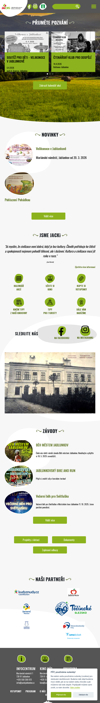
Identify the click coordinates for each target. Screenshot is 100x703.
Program (31, 691)
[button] (47, 74)
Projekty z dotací (31, 540)
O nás (43, 691)
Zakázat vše (83, 695)
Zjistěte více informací (85, 267)
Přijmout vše (61, 695)
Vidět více (48, 216)
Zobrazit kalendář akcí (50, 85)
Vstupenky (15, 691)
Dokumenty (69, 540)
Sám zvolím (75, 688)
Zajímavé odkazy (50, 550)
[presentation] (2, 45)
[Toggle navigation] (94, 6)
